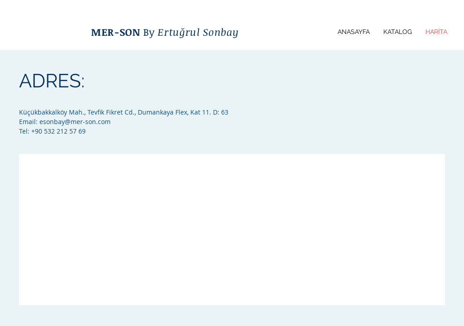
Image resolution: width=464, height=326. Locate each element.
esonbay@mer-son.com (75, 121)
